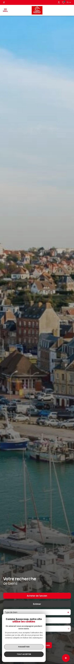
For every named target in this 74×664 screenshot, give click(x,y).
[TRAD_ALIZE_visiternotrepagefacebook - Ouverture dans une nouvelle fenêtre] (3, 2)
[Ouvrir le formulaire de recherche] (37, 637)
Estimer (37, 603)
